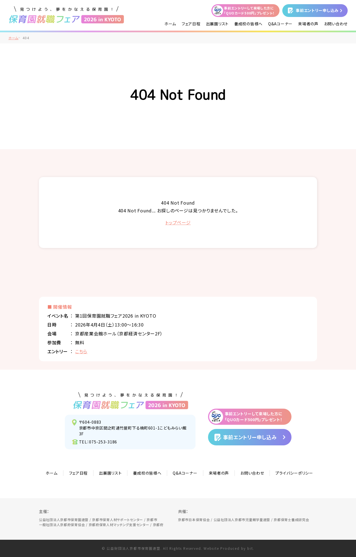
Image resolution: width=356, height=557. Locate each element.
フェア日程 (191, 23)
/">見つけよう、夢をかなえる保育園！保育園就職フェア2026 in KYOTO (66, 14)
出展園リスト (217, 23)
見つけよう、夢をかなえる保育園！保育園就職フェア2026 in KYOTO (131, 400)
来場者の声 (308, 23)
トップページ (178, 222)
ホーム (170, 23)
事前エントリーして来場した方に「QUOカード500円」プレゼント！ (249, 10)
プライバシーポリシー (294, 473)
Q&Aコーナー (280, 23)
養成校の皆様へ (248, 23)
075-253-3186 (103, 442)
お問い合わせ (336, 23)
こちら (81, 351)
